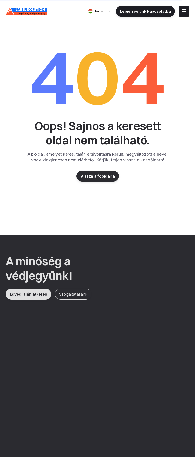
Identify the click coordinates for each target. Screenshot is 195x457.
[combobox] (99, 11)
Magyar (96, 11)
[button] (184, 11)
